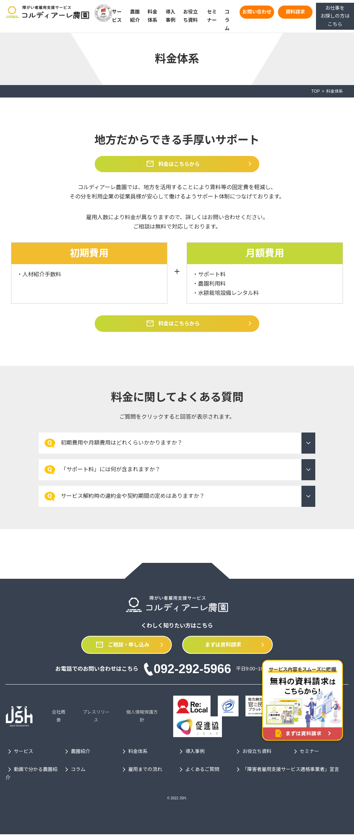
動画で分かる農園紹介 (31, 774)
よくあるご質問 (198, 772)
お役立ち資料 (252, 753)
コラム (227, 20)
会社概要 (58, 718)
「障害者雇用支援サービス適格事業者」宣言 (286, 772)
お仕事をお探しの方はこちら (335, 16)
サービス (19, 753)
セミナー (305, 753)
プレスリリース (96, 718)
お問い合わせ (256, 12)
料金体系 (134, 753)
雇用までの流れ (141, 772)
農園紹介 (76, 753)
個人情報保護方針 (142, 718)
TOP (315, 91)
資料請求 (295, 12)
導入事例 (191, 753)
